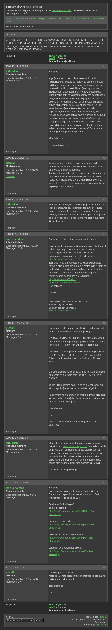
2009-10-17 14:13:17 (17, 437)
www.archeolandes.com (61, 310)
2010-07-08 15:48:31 (17, 567)
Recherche (55, 18)
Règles (42, 18)
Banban (10, 162)
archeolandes (14, 239)
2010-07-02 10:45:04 (17, 482)
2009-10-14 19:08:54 (17, 66)
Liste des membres (25, 18)
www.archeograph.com (75, 446)
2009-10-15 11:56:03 (17, 234)
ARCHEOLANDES (61, 10)
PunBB (102, 616)
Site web (10, 176)
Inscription (69, 18)
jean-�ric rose (15, 488)
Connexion (84, 18)
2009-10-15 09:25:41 (17, 157)
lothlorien (12, 71)
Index (9, 18)
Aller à (25, 618)
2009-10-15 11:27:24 (17, 199)
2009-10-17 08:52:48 (17, 323)
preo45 (10, 328)
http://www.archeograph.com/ (64, 259)
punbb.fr (101, 624)
